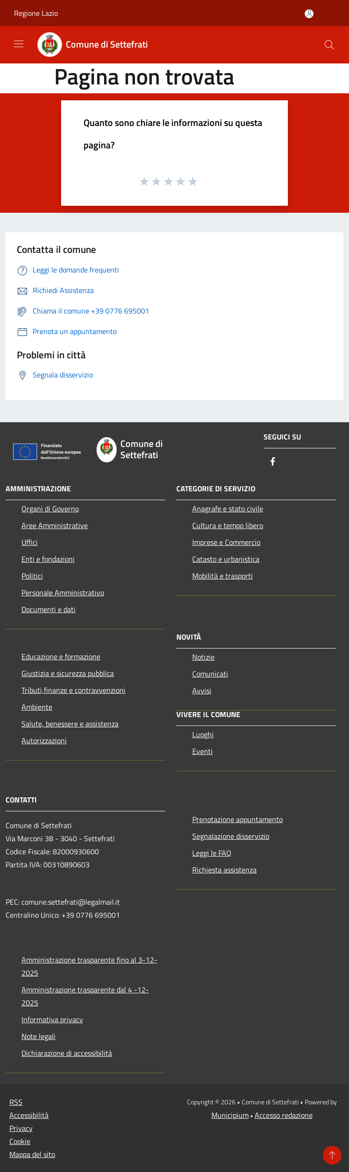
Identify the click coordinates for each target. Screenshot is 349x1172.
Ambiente (36, 706)
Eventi (202, 751)
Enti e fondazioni (48, 559)
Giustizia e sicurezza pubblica (67, 673)
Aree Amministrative (54, 525)
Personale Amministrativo (62, 592)
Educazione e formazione (60, 656)
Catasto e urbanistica (225, 559)
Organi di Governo (50, 508)
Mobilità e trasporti (222, 575)
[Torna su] (332, 1155)
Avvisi (201, 690)
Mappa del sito (32, 1154)
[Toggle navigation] (18, 43)
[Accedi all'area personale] (309, 14)
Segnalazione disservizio (230, 836)
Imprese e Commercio (226, 542)
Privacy (21, 1128)
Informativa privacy (52, 1019)
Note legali (38, 1036)
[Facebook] (273, 462)
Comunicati (210, 673)
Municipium (230, 1115)
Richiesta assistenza (224, 869)
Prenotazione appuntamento (237, 819)
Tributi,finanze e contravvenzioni (73, 690)
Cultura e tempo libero (227, 525)
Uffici (29, 542)
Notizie (203, 657)
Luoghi (203, 734)
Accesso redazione (284, 1115)
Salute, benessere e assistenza (70, 723)
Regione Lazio (36, 13)
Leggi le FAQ (211, 852)
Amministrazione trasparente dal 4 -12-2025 (85, 996)
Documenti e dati (48, 609)
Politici (32, 575)
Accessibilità (29, 1115)
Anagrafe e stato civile (227, 508)
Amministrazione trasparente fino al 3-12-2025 (89, 966)
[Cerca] (329, 44)
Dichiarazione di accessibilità (66, 1053)
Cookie (19, 1141)
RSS (15, 1102)
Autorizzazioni (44, 740)
